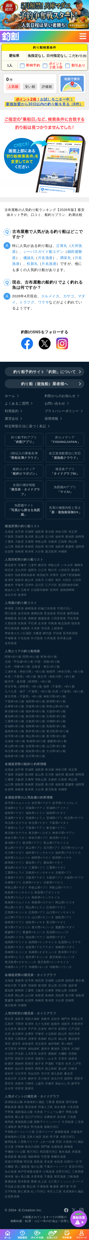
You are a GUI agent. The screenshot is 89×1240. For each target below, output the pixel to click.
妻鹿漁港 (11, 1181)
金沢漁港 (24, 613)
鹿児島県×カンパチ (62, 957)
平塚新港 (11, 638)
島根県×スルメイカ (17, 902)
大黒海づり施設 (73, 1141)
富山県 (39, 536)
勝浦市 (75, 570)
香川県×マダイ (56, 922)
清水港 (61, 1116)
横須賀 (22, 1156)
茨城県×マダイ (14, 817)
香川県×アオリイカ (17, 927)
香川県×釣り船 (56, 736)
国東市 (29, 1088)
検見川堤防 (32, 1146)
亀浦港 (54, 1186)
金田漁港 (11, 643)
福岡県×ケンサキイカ (42, 942)
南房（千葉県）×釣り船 (59, 686)
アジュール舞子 (54, 1112)
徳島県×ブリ (63, 917)
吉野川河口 (63, 1171)
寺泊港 (45, 628)
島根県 (29, 546)
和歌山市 (54, 565)
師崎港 (68, 1146)
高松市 (9, 1073)
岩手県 (19, 531)
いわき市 (51, 1058)
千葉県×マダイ (59, 822)
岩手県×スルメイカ (17, 803)
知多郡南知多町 (25, 575)
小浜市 (76, 580)
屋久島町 (57, 1073)
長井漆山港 (64, 638)
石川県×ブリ (51, 847)
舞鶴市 (9, 1068)
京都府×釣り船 (35, 721)
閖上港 (19, 1116)
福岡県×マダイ (56, 937)
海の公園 (37, 1166)
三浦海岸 (11, 1126)
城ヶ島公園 (22, 1176)
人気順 (13, 87)
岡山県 (72, 541)
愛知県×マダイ (53, 862)
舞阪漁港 (11, 1107)
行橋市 (72, 1068)
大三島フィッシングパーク (66, 1181)
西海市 (39, 1068)
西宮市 (9, 1083)
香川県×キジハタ (43, 927)
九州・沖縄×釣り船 (17, 666)
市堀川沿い (64, 608)
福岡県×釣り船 (35, 701)
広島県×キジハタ (16, 912)
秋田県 (39, 980)
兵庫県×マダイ (32, 882)
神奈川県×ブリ (38, 837)
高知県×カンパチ (57, 932)
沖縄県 (62, 551)
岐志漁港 (64, 623)
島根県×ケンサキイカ (46, 897)
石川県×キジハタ (72, 847)
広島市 (25, 590)
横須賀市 (11, 565)
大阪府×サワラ (74, 877)
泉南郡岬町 (67, 590)
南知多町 (34, 1048)
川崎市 (29, 1083)
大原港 (19, 608)
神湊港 (9, 608)
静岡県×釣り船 (56, 701)
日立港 (9, 1146)
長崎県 (19, 551)
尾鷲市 (78, 1078)
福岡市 (32, 570)
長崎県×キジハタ (16, 952)
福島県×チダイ (56, 813)
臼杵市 (29, 1058)
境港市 (39, 1058)
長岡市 (54, 590)
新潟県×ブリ (13, 842)
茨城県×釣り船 (35, 706)
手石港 (32, 623)
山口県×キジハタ (43, 917)
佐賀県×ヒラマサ (69, 942)
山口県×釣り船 (56, 746)
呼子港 (54, 1136)
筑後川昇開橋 (14, 1161)
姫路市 (55, 1023)
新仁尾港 (24, 1191)
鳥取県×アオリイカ (47, 892)
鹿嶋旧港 (37, 613)
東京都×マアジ (56, 827)
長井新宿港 (70, 633)
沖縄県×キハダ (38, 967)
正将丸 (61, 246)
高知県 (39, 546)
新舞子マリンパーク (47, 1121)
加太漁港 (60, 1107)
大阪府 (19, 541)
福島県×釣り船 (14, 731)
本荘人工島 (54, 1191)
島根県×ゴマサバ (43, 902)
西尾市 (29, 1063)
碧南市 (29, 1068)
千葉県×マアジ (35, 827)
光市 (68, 1063)
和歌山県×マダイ (16, 887)
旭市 (58, 580)
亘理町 (72, 1053)
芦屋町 (49, 1063)
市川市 (45, 1073)
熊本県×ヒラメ (14, 957)
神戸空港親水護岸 (30, 1171)
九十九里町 (42, 1023)
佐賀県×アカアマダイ (40, 947)
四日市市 (74, 1033)
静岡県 (79, 536)
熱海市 (19, 580)
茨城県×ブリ (54, 817)
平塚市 (19, 585)
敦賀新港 (11, 1156)
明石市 (9, 570)
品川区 (39, 585)
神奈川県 (61, 531)
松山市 (52, 1038)
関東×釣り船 (13, 656)
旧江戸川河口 (34, 1116)
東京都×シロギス (39, 832)
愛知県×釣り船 (14, 716)
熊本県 (29, 551)
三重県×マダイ (56, 867)
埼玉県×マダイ (38, 822)
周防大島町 (32, 1018)
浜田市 (42, 1053)
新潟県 (29, 536)
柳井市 (32, 1078)
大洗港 (35, 628)
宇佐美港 (73, 618)
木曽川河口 (67, 1136)
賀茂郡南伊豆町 (68, 585)
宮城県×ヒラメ (14, 808)
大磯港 (37, 633)
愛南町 (52, 1053)
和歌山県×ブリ (38, 887)
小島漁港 (49, 1171)
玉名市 (22, 1078)
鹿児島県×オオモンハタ (20, 962)
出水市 (9, 1088)
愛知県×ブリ (34, 862)
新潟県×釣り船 (35, 716)
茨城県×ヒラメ (35, 817)
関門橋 (45, 1146)
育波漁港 (50, 613)
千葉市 (59, 1063)
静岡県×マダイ (41, 857)
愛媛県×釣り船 (57, 741)
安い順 (30, 87)
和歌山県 (41, 541)
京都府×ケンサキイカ (40, 872)
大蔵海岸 (77, 1131)
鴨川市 (52, 570)
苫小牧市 (44, 1078)
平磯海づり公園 (15, 1151)
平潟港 (57, 633)
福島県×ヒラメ (35, 813)
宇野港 (9, 1112)
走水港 (42, 623)
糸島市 (39, 580)
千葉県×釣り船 (14, 701)
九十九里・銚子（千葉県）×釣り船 (28, 691)
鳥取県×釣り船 (56, 726)
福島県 (39, 531)
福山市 (62, 1038)
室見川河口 (76, 1166)
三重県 (9, 541)
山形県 (59, 980)
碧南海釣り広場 (15, 1136)
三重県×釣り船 (14, 721)
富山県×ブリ (34, 847)
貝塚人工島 (45, 1107)
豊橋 (34, 1181)
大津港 (38, 1112)
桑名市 (68, 1073)
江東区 (49, 580)
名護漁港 (57, 1146)
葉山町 (62, 1068)
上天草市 (31, 1053)
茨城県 (19, 536)
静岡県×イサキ (62, 857)
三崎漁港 (73, 1176)
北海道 (9, 531)
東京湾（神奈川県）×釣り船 (56, 676)
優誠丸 (28, 258)
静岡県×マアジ (14, 862)
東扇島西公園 (24, 1121)
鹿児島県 (51, 551)
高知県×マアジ (35, 937)
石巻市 (42, 1028)
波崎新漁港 (62, 1131)
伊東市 (54, 575)
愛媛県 (69, 546)
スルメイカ (50, 296)
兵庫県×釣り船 (14, 706)
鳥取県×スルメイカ (17, 897)
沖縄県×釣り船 (56, 721)
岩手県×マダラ (41, 803)
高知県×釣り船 (35, 751)
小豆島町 (51, 1033)
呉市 (8, 1033)
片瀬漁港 (43, 1186)
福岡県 (79, 546)
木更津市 (77, 1023)
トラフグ (26, 302)
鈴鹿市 (9, 1063)
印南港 (52, 623)
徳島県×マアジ (14, 922)
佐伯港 (58, 1161)
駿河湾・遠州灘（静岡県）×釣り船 (28, 681)
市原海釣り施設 (73, 1191)
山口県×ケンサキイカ (60, 912)
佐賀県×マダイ (14, 947)
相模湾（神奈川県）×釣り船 (65, 671)
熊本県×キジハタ (37, 957)
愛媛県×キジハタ (34, 932)
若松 (46, 1136)
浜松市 (55, 1018)
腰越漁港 (44, 618)
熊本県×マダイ (68, 952)
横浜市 (42, 565)
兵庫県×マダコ (53, 882)
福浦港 (25, 628)
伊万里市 (11, 1048)
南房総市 (43, 575)
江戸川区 (51, 585)
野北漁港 (37, 1126)
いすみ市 (67, 565)
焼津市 (22, 594)
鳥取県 (19, 546)
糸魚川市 (11, 1078)
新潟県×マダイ (59, 837)
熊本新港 (24, 1181)
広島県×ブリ (36, 912)
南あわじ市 (12, 590)
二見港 (79, 1121)
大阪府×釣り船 (56, 711)
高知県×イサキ (14, 937)
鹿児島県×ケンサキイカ (53, 962)
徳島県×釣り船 (14, 756)
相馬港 (9, 1121)
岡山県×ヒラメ (35, 907)
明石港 (61, 613)
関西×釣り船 (31, 656)
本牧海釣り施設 (34, 1102)
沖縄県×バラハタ (60, 967)
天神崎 (19, 1146)
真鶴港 (32, 618)
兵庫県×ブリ (13, 882)
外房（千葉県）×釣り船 (20, 676)
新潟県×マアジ (32, 842)
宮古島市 (41, 1043)
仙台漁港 (11, 1171)
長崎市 (45, 1018)
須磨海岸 (50, 1116)
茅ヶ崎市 (67, 1043)
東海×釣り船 (48, 656)
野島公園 (72, 1112)
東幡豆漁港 (58, 1156)
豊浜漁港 (31, 1107)
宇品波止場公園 (15, 1186)
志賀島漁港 (12, 1196)
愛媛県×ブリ (13, 932)
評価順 (47, 87)
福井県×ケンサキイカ (40, 852)
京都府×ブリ (63, 872)
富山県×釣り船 (14, 746)
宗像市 (22, 565)
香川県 (49, 546)
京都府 (52, 541)
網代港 (47, 633)
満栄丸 (65, 258)
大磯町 (62, 1053)
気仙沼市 (34, 1073)
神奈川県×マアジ (63, 832)
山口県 (9, 546)
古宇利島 (11, 1191)
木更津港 (37, 1176)
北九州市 (21, 570)
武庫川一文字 (73, 1161)
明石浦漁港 (12, 628)
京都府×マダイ (14, 877)
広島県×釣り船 (56, 716)
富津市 (9, 580)
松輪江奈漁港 (47, 608)
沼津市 (29, 585)
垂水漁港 (65, 1151)
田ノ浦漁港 (22, 1166)
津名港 (48, 1161)
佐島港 (22, 623)
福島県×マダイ (14, 813)
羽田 (59, 1141)
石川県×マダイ (14, 852)
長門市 (9, 1058)
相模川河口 (51, 1126)
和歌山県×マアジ (60, 887)
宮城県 (29, 531)
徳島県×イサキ (35, 922)
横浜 (21, 1107)
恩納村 (19, 1063)
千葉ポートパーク (56, 1166)
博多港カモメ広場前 (18, 633)
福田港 (9, 1116)
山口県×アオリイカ (17, 917)
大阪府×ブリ (54, 877)
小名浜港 (73, 1107)
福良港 (75, 623)
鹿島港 (60, 1102)
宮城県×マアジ (35, 808)
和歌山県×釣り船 (57, 706)
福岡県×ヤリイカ (16, 942)
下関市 (19, 1023)
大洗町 (75, 1048)
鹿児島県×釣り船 (57, 731)
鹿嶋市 (78, 565)
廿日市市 (21, 1073)
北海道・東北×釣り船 (46, 666)
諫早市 (75, 1083)
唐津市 (45, 1048)
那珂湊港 (72, 1102)
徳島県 (59, 546)
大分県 (39, 551)
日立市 (42, 570)
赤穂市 (19, 1083)
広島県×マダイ (56, 907)
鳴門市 (65, 1018)
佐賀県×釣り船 (35, 746)
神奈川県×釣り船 (54, 696)
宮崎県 (69, 1000)
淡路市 (9, 575)
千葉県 (9, 536)
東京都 (49, 531)
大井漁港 (50, 638)
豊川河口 (33, 1151)
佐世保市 (28, 1043)
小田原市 (64, 570)
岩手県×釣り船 (14, 736)
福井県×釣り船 (35, 711)
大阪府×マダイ (35, 877)
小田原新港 (58, 618)
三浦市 (32, 565)
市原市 (19, 1088)
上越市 (39, 1083)
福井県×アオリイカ (68, 852)
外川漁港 (37, 638)
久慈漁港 (11, 623)
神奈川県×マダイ (16, 837)
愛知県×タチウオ (16, 867)
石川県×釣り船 (35, 756)
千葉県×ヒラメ (14, 827)
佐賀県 (9, 551)
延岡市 (62, 1028)
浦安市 (16, 1043)
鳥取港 (38, 1161)
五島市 (65, 1048)
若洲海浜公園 (14, 1102)
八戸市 (76, 1063)
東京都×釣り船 (14, 711)
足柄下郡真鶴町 (70, 575)
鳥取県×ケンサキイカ (19, 892)
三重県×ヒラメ (14, 872)
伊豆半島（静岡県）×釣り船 (23, 686)
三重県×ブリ (36, 867)
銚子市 (39, 1063)
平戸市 (32, 1028)
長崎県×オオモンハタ (42, 952)
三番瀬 (50, 1102)
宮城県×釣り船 (14, 726)
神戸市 (52, 1028)
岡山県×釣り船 (35, 736)
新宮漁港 (60, 1176)
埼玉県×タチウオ (16, 822)
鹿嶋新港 (11, 618)
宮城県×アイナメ (57, 808)
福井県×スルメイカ (17, 857)
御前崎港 (34, 1156)
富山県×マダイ (14, 847)
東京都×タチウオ (16, 832)
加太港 (22, 618)
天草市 (62, 1058)
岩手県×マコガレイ (65, 803)
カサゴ (68, 296)
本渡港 (76, 1151)
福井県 (59, 536)
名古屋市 (18, 1033)
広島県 (62, 541)
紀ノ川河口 (38, 1191)
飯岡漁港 (73, 613)
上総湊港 (57, 628)
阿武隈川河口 (49, 1151)
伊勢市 (22, 1048)
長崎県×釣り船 (35, 726)
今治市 (9, 1053)
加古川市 (11, 594)
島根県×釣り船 (36, 741)
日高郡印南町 (40, 590)
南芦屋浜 (24, 1126)
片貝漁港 (68, 1121)
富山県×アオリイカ (56, 842)
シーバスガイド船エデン (43, 252)
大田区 (66, 580)
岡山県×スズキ (65, 902)
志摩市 (29, 1033)
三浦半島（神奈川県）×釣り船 (25, 671)
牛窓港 (45, 1156)
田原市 (19, 1058)
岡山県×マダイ (14, 907)
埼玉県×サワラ (74, 817)
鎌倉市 (9, 585)
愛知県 (69, 536)
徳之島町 (51, 1068)
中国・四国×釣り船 (47, 661)
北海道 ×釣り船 (15, 741)
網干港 (64, 1186)
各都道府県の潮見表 (19, 975)
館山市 (29, 580)
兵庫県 (29, 541)
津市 (8, 1043)
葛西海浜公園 (24, 1112)
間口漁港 (11, 613)
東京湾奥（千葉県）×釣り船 (23, 696)
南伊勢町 (54, 1043)
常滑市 (9, 1038)
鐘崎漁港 (31, 608)
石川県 (49, 536)
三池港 (71, 1116)
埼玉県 (72, 531)
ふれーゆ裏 (47, 1141)
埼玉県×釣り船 (14, 751)
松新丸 (32, 264)
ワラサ (43, 302)
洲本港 (9, 1176)
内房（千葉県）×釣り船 (68, 691)
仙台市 (19, 1068)
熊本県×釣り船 (35, 731)
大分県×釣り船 (56, 751)
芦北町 (19, 1053)
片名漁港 (45, 258)
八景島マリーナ (28, 1141)
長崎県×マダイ (65, 947)
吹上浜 (42, 1181)
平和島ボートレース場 (19, 1131)
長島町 (42, 1038)
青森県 (19, 980)
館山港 (31, 1186)
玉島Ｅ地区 (34, 1136)
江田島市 (21, 1038)
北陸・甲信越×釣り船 (19, 661)
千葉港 (48, 1176)
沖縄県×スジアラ (16, 967)
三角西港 (78, 1171)
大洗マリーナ (44, 1131)
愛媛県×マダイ (65, 927)
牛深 (73, 1186)
